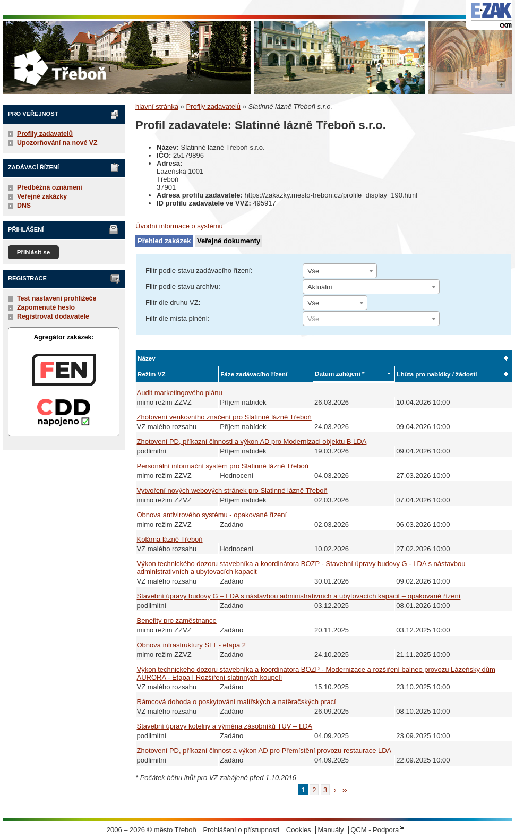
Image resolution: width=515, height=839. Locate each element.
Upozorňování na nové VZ (57, 143)
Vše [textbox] (313, 271)
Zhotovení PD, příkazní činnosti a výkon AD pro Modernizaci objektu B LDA (252, 442)
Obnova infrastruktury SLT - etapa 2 (191, 645)
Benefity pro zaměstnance (177, 620)
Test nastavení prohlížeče (56, 298)
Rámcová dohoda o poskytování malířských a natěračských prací (236, 702)
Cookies (298, 830)
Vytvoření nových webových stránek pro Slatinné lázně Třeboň (232, 490)
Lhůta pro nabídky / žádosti (437, 374)
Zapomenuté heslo (46, 307)
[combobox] (340, 270)
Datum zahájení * (340, 373)
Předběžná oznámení (49, 187)
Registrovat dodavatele (53, 316)
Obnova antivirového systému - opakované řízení (212, 515)
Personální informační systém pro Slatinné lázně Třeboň (222, 466)
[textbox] (371, 319)
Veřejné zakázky (42, 196)
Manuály (330, 830)
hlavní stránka (156, 106)
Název (147, 358)
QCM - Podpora (374, 830)
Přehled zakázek (164, 241)
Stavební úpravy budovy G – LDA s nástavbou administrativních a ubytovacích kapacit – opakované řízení (299, 596)
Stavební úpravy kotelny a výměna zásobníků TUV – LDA (225, 726)
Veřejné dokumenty (228, 241)
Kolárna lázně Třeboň (170, 539)
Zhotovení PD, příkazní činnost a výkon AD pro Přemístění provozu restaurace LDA (264, 751)
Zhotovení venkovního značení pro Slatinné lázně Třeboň (224, 417)
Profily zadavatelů (45, 134)
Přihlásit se (33, 252)
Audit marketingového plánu (179, 393)
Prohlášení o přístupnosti (241, 830)
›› (344, 790)
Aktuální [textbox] (319, 287)
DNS (24, 205)
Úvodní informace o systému (179, 226)
